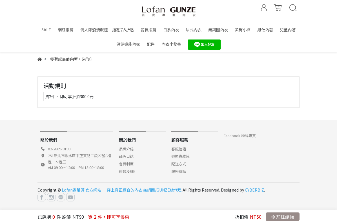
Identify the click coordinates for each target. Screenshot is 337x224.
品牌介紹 (126, 148)
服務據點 (178, 171)
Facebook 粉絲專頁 (240, 135)
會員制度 (126, 163)
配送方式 (178, 163)
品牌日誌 (126, 156)
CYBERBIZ (254, 190)
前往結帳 (282, 216)
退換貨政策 (180, 156)
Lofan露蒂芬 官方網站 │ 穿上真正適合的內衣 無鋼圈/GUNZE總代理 (122, 190)
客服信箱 (178, 148)
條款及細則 (128, 171)
